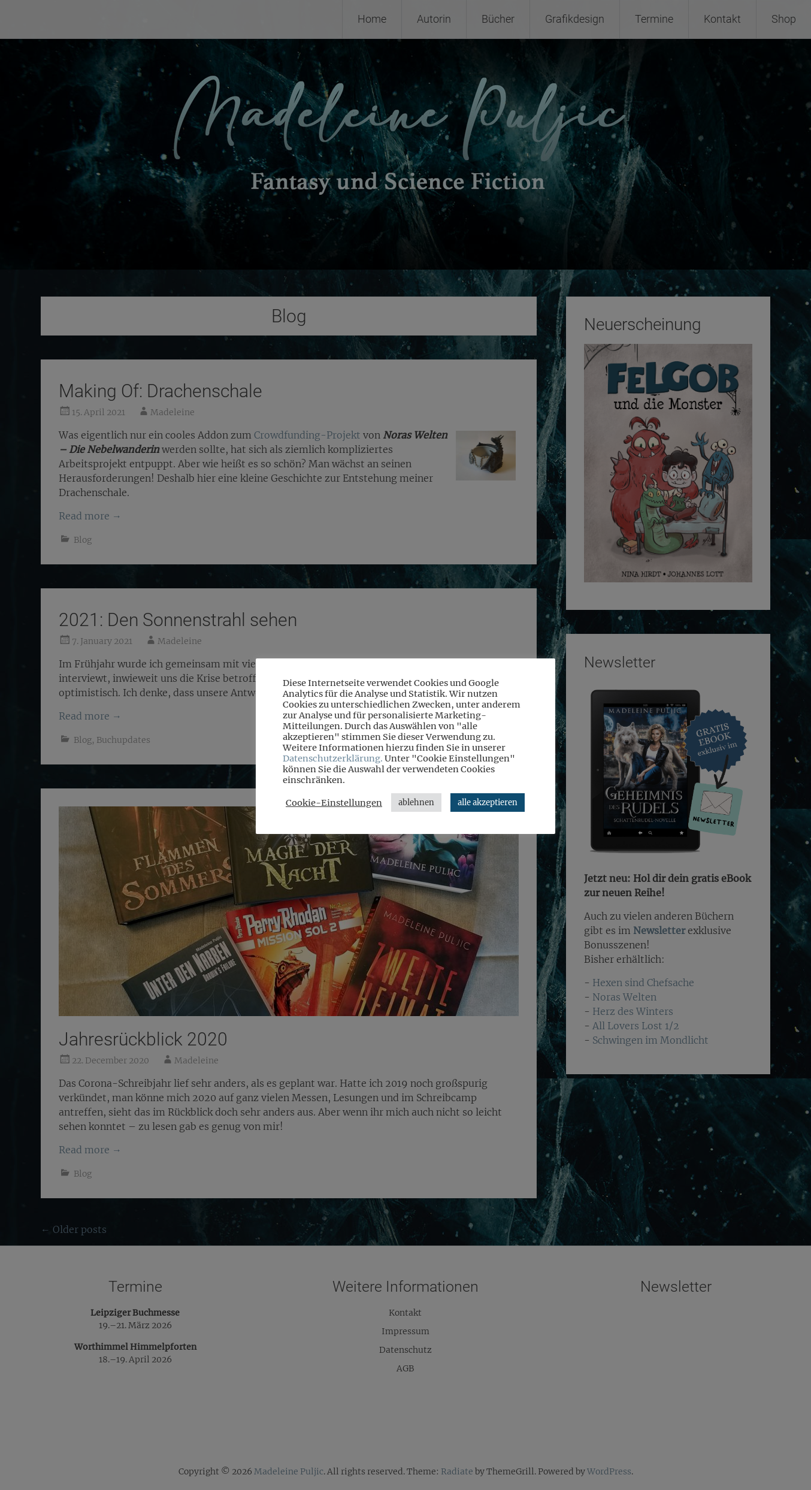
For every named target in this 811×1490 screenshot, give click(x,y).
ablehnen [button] (416, 802)
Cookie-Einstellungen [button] (334, 802)
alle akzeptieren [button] (488, 802)
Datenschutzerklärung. (333, 758)
